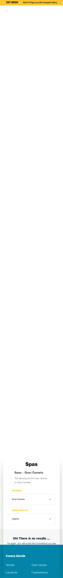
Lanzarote (11, 572)
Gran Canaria (39, 565)
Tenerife (10, 565)
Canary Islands (15, 556)
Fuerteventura (40, 572)
